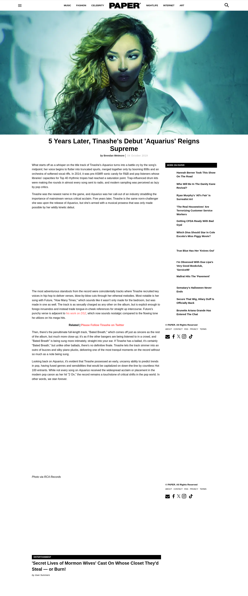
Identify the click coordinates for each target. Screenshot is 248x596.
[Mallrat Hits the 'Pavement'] (170, 278)
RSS (186, 329)
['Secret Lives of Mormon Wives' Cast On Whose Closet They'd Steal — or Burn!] (96, 522)
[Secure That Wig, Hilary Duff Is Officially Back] (170, 301)
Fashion (81, 5)
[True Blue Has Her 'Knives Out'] (170, 253)
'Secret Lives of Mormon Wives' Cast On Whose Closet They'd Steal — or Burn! (95, 566)
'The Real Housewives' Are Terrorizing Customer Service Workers (195, 210)
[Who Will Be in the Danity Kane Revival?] (170, 186)
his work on (73, 313)
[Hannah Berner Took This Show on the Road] (170, 175)
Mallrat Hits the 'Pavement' (193, 276)
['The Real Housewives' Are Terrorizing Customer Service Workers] (170, 209)
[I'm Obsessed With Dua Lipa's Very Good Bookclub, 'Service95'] (170, 264)
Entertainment (42, 557)
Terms (203, 329)
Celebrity (97, 5)
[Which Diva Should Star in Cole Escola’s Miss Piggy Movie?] (170, 235)
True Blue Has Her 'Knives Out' (195, 250)
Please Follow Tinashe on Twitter (102, 325)
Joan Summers (42, 575)
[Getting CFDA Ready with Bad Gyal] (170, 223)
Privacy (194, 329)
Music (67, 5)
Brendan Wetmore (114, 155)
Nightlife (152, 5)
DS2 (83, 313)
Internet (168, 5)
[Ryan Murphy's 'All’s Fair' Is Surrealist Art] (170, 197)
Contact (178, 329)
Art (182, 5)
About (168, 329)
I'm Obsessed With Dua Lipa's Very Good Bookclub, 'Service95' (195, 266)
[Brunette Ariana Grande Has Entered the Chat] (170, 313)
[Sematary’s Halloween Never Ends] (170, 290)
